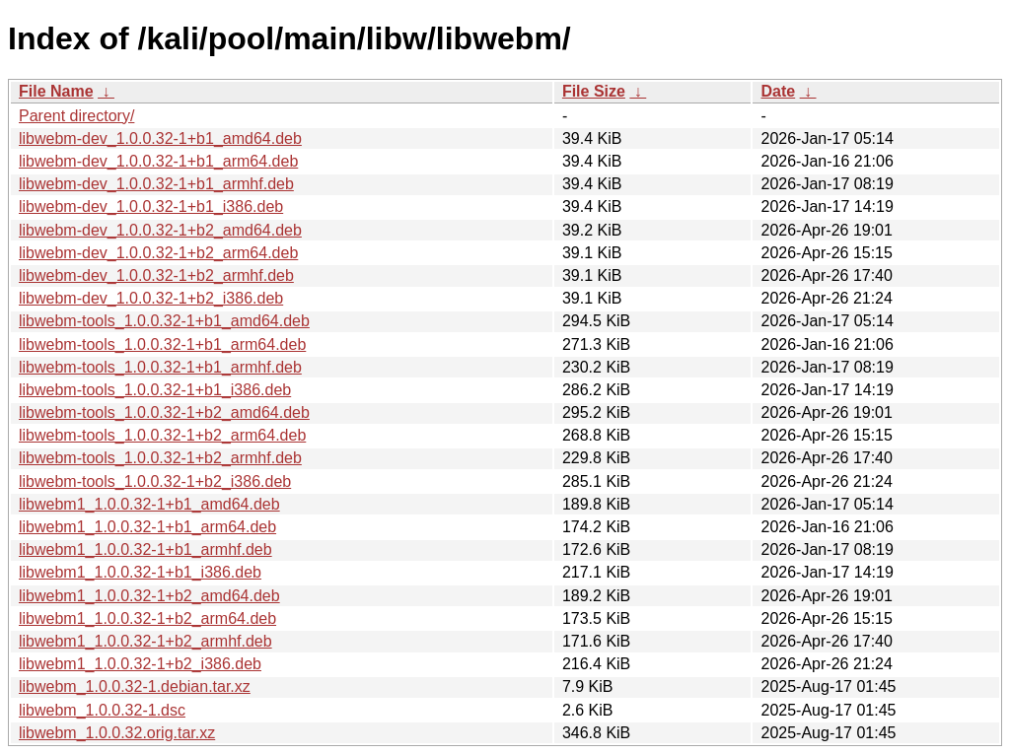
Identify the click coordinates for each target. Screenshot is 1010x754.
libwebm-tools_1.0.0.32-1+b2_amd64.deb (164, 412)
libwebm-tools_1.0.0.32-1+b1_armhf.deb (160, 367)
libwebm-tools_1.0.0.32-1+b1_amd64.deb (164, 320)
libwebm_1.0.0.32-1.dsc (102, 710)
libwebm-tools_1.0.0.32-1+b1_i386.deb (155, 389)
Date (777, 91)
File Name (56, 91)
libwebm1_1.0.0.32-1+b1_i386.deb (140, 572)
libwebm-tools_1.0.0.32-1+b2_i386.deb (155, 481)
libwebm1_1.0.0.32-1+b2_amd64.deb (149, 595)
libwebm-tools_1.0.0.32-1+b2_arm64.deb (162, 435)
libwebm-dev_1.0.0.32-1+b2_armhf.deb (156, 275)
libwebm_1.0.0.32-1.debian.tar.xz (135, 686)
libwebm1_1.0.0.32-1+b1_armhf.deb (145, 549)
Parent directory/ (76, 115)
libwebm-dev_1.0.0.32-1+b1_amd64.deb (160, 138)
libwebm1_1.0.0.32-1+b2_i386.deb (140, 663)
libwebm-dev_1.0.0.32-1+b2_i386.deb (151, 298)
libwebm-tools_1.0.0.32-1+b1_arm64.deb (162, 344)
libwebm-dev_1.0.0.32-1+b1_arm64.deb (158, 161)
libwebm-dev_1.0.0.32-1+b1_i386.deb (151, 206)
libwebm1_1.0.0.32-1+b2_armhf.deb (145, 641)
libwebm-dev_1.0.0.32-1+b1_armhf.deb (156, 183)
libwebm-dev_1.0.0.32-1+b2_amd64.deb (160, 230)
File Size (593, 91)
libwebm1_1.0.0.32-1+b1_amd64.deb (149, 504)
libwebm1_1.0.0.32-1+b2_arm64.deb (147, 618)
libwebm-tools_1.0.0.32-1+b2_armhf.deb (160, 457)
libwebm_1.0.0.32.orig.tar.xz (117, 732)
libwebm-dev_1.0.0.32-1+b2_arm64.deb (158, 252)
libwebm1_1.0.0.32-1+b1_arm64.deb (147, 526)
